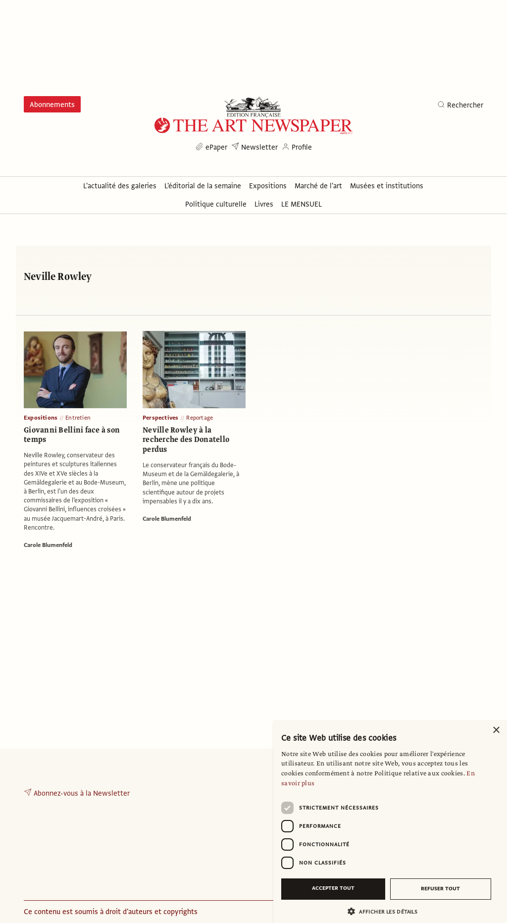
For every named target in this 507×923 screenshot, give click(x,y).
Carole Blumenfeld (48, 545)
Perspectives (160, 418)
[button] (386, 911)
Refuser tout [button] (440, 888)
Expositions (40, 418)
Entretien (78, 418)
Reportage (199, 418)
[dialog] (390, 821)
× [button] (496, 730)
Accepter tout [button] (333, 888)
